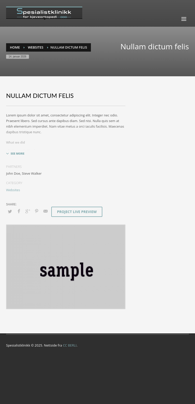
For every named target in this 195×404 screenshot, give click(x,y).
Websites (13, 190)
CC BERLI (70, 345)
